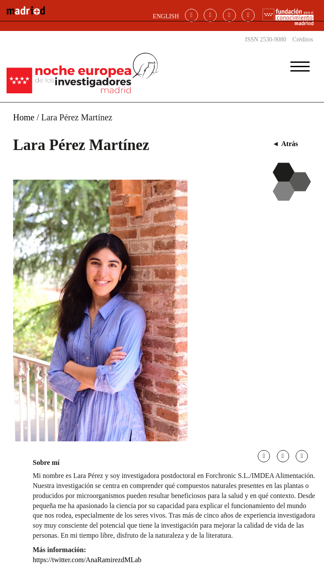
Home (23, 117)
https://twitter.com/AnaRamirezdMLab (87, 559)
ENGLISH (166, 16)
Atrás (289, 143)
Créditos (303, 39)
